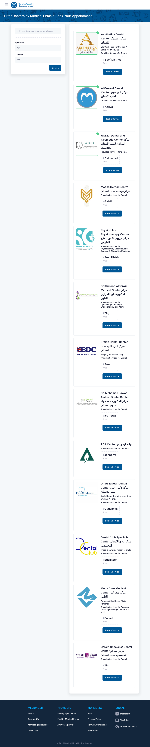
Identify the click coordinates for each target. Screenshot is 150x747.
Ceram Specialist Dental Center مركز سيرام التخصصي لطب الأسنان (116, 651)
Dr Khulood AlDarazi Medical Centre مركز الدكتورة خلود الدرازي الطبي (114, 292)
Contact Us (33, 719)
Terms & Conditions (97, 725)
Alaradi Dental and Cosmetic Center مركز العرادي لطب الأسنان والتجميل (115, 141)
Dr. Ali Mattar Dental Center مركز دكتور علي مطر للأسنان (115, 487)
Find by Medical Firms (68, 719)
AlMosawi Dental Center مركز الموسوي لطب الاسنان (114, 92)
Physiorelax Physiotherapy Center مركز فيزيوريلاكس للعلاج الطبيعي (115, 236)
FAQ (90, 713)
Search (55, 68)
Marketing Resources (38, 725)
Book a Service (112, 71)
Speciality (19, 42)
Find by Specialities (66, 713)
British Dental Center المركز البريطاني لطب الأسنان (114, 346)
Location (19, 54)
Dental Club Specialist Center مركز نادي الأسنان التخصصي (116, 541)
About (31, 713)
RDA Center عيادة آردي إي (116, 444)
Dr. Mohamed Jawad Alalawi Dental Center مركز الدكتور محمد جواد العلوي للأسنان (115, 399)
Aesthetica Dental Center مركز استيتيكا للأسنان (113, 38)
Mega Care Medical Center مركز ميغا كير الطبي (113, 592)
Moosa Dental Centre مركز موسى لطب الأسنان (115, 189)
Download (33, 730)
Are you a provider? (66, 725)
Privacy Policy (94, 719)
